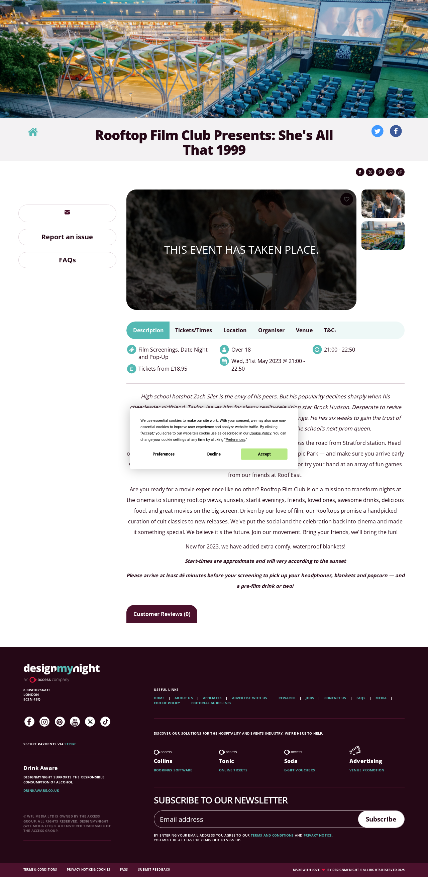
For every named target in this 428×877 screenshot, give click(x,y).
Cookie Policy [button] (260, 433)
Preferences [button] (235, 439)
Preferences (164, 454)
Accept (264, 454)
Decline (214, 454)
